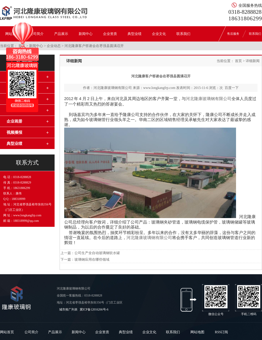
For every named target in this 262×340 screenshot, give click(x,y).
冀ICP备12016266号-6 (94, 309)
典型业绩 (134, 34)
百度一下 (232, 88)
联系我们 (183, 34)
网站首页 (7, 332)
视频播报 (14, 132)
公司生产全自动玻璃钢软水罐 (97, 253)
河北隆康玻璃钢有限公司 (112, 88)
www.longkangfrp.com (159, 88)
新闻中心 (86, 34)
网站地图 (197, 332)
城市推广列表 (68, 309)
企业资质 (110, 34)
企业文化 (159, 34)
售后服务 (233, 33)
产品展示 (61, 34)
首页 (238, 61)
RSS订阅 (221, 332)
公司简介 (31, 332)
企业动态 (54, 46)
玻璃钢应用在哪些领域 (91, 259)
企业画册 (14, 121)
